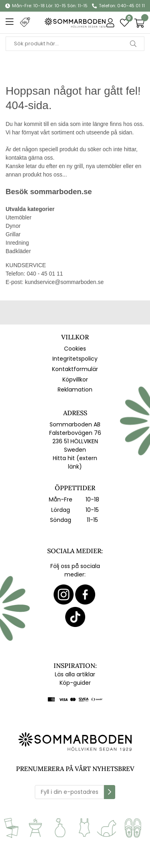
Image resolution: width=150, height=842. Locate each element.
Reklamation (75, 389)
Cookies (75, 349)
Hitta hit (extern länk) (75, 462)
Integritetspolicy (75, 359)
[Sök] (75, 44)
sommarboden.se (61, 191)
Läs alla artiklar (75, 674)
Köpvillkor (75, 379)
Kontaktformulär (75, 369)
